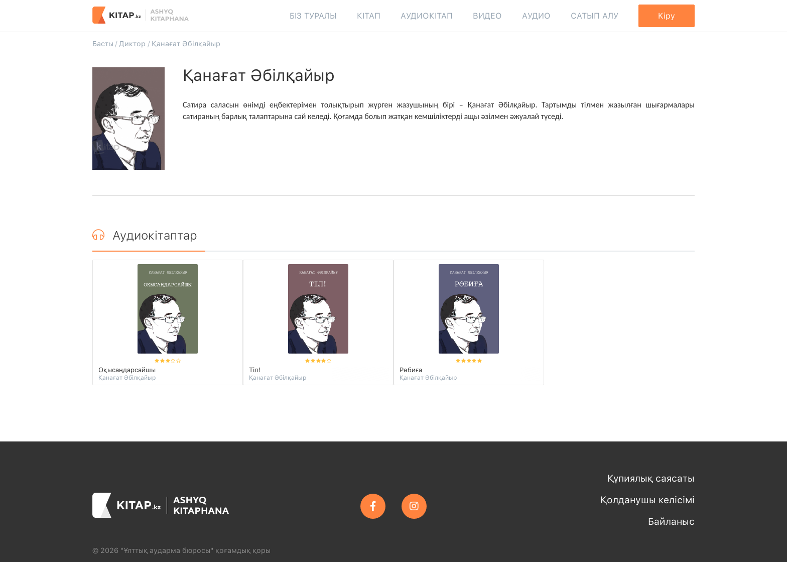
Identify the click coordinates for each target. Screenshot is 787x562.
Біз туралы (313, 16)
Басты (102, 43)
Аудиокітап (427, 16)
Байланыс (671, 521)
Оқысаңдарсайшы (127, 370)
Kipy (666, 16)
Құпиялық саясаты (651, 478)
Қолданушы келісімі (647, 500)
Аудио (536, 16)
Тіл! (254, 370)
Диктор (132, 43)
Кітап (368, 16)
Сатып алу (594, 16)
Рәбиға (411, 370)
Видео (487, 16)
